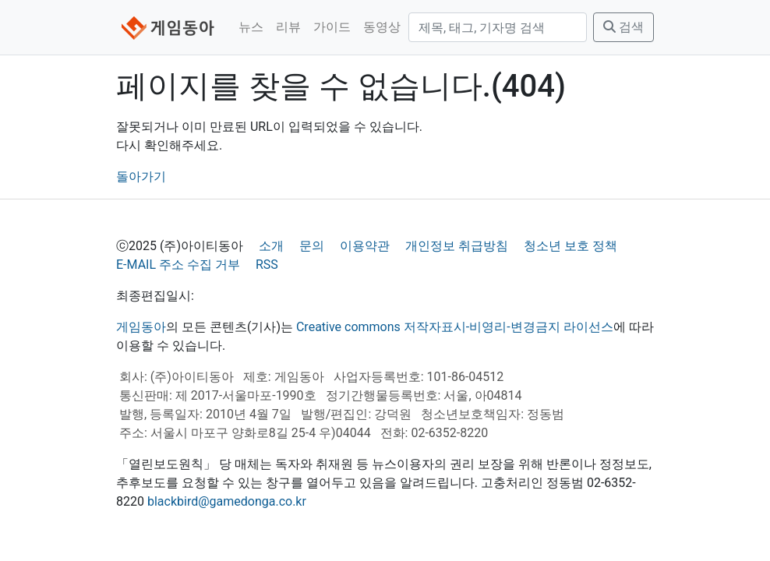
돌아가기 (141, 176)
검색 (623, 26)
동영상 (382, 26)
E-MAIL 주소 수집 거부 (178, 264)
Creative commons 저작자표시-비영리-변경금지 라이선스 (454, 326)
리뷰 (288, 26)
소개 (271, 245)
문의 (311, 245)
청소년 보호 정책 (570, 245)
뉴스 (250, 26)
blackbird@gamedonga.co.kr (226, 501)
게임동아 (141, 326)
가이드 (332, 26)
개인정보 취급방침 (456, 245)
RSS (267, 264)
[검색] (497, 27)
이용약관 (365, 245)
